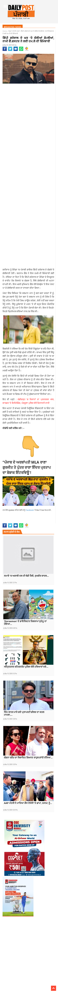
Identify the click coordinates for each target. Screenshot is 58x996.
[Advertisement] (29, 117)
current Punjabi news (35, 519)
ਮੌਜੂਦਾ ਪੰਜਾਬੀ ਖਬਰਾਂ (14, 31)
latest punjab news (9, 522)
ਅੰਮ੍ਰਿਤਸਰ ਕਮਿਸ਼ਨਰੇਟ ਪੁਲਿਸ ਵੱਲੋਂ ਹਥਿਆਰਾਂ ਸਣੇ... (26, 666)
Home (5, 31)
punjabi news (29, 522)
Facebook (30, 510)
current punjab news (20, 519)
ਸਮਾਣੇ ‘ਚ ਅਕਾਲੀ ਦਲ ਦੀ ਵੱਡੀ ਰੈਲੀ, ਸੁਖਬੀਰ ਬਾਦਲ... (26, 575)
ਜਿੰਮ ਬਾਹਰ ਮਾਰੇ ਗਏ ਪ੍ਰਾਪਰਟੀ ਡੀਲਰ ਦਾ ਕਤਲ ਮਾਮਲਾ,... (24, 713)
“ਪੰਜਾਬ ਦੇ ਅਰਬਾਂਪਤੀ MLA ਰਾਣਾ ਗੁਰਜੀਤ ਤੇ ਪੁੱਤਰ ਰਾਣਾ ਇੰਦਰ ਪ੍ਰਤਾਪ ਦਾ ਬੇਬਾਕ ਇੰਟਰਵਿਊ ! (27, 467)
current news (7, 519)
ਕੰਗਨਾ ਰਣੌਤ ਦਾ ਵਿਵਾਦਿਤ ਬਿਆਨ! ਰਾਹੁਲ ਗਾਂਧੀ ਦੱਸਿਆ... (28, 757)
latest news (47, 519)
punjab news (20, 522)
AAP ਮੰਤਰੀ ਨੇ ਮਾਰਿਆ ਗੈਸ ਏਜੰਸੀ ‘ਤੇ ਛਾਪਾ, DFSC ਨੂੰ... (28, 803)
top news (38, 522)
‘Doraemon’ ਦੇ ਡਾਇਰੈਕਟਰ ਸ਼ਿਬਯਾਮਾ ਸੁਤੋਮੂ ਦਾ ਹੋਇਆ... (25, 622)
